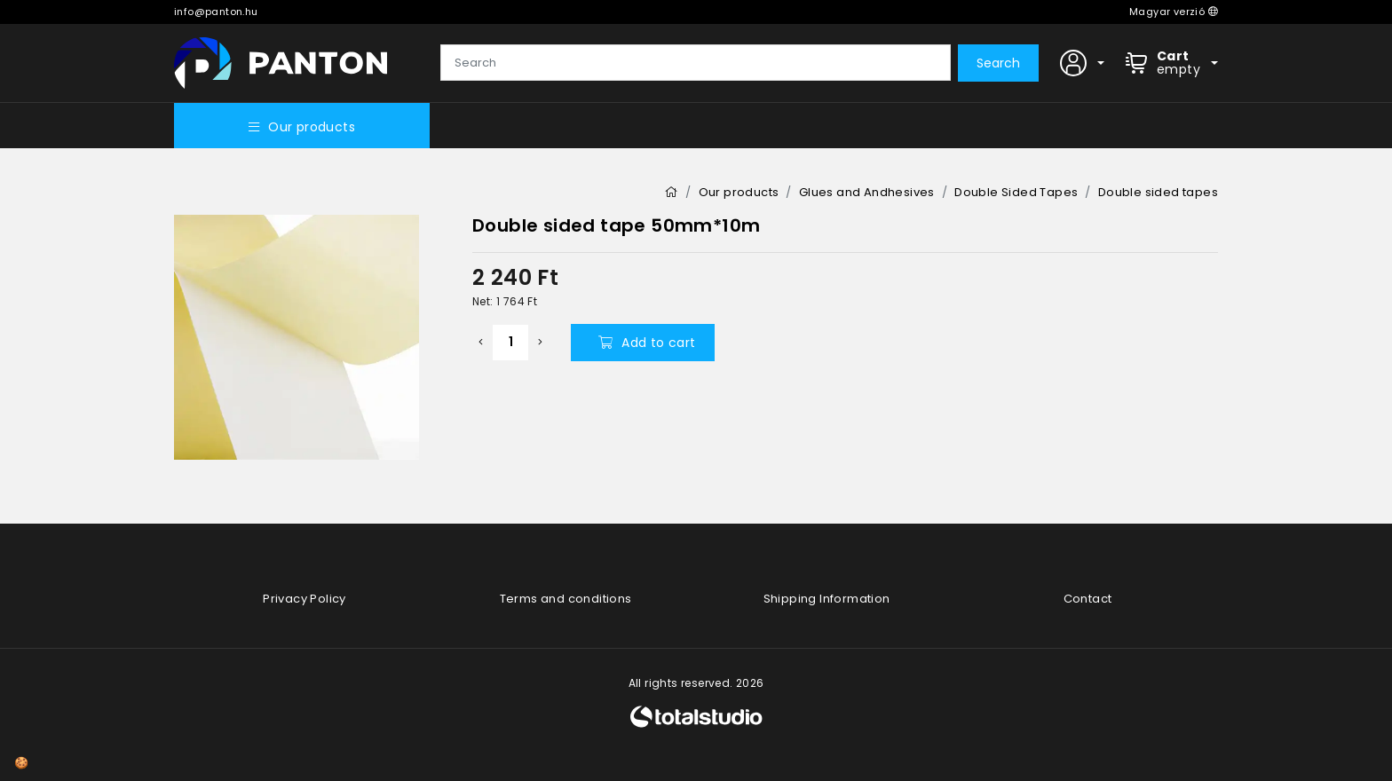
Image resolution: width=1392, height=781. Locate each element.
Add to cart (647, 342)
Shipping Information (826, 598)
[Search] (695, 63)
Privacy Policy (304, 598)
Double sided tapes (1158, 192)
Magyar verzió (1173, 11)
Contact (1088, 598)
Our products (302, 127)
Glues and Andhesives (867, 192)
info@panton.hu (216, 11)
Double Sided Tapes (1016, 192)
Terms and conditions (566, 598)
